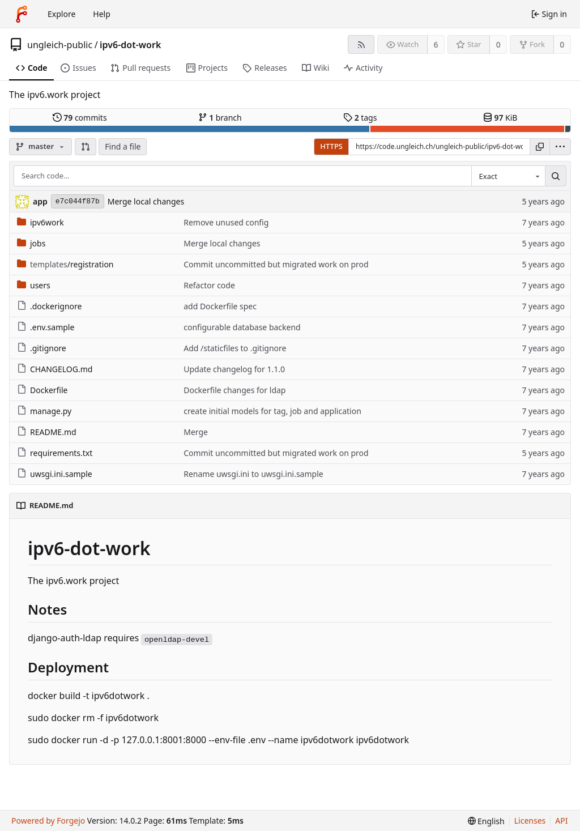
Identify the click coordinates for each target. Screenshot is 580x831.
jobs (31, 243)
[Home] (21, 14)
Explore (61, 13)
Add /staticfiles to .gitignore (235, 348)
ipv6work (40, 222)
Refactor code (209, 285)
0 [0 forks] (562, 44)
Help (101, 13)
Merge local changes (146, 201)
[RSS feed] (361, 44)
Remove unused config (226, 222)
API (561, 820)
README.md (46, 432)
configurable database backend (242, 327)
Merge (196, 432)
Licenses (530, 820)
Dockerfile (42, 390)
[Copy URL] (540, 146)
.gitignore (41, 348)
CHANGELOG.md (54, 369)
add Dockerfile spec (220, 306)
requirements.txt (54, 453)
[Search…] (555, 176)
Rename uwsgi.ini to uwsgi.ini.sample (253, 473)
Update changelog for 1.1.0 (234, 369)
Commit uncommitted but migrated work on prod (276, 264)
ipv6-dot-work (130, 44)
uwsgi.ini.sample (54, 473)
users (33, 285)
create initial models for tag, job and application (272, 411)
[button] (85, 146)
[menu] (560, 146)
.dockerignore (49, 306)
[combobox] (508, 176)
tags (360, 117)
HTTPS (331, 146)
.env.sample (45, 327)
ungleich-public (59, 44)
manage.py (44, 411)
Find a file (122, 146)
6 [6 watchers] (436, 44)
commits (80, 117)
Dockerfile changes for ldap (234, 390)
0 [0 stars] (498, 44)
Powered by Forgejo (48, 820)
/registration (65, 264)
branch (220, 117)
